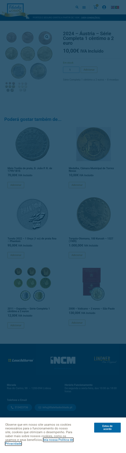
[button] (77, 7)
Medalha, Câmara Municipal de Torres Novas (91, 169)
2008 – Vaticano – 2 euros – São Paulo (92, 308)
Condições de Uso (63, 438)
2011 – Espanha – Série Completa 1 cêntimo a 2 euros (29, 310)
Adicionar (89, 69)
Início (10, 422)
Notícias (24, 422)
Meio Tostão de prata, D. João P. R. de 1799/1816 (30, 169)
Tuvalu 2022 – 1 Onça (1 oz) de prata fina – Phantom (32, 240)
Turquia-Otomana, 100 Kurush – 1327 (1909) (91, 240)
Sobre (57, 422)
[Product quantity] (71, 70)
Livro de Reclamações (94, 438)
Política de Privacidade (32, 438)
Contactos (41, 422)
